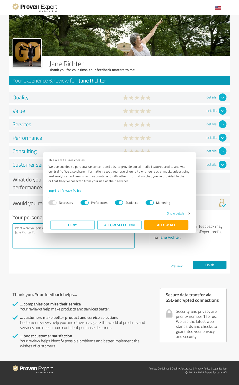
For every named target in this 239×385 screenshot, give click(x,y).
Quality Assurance (182, 368)
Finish (209, 264)
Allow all (166, 224)
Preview (176, 266)
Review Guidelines (159, 368)
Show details (174, 213)
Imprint (56, 190)
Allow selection (119, 224)
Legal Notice (219, 368)
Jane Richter (169, 237)
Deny (72, 224)
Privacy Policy (73, 190)
